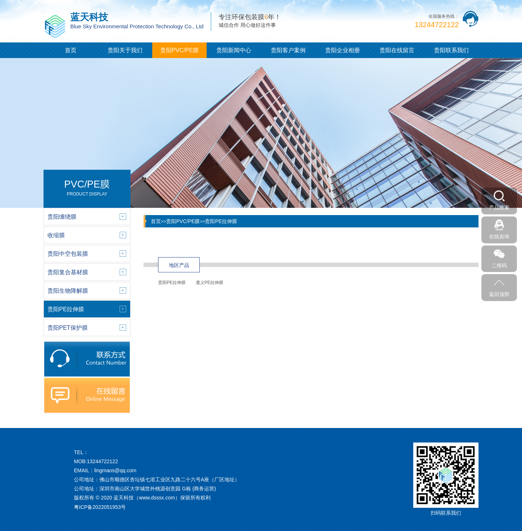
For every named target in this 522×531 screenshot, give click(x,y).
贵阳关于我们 (125, 50)
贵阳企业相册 (342, 50)
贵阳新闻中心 (233, 50)
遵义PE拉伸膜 (209, 282)
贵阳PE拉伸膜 (221, 221)
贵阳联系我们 (451, 50)
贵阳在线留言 (397, 50)
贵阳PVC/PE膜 (179, 50)
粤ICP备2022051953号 (100, 507)
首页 (70, 50)
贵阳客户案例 (288, 50)
